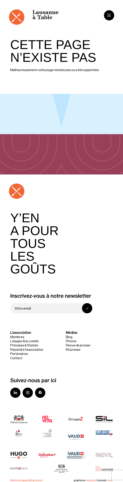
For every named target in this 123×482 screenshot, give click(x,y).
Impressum (37, 480)
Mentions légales (19, 480)
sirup (110, 480)
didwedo (91, 480)
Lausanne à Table (46, 15)
